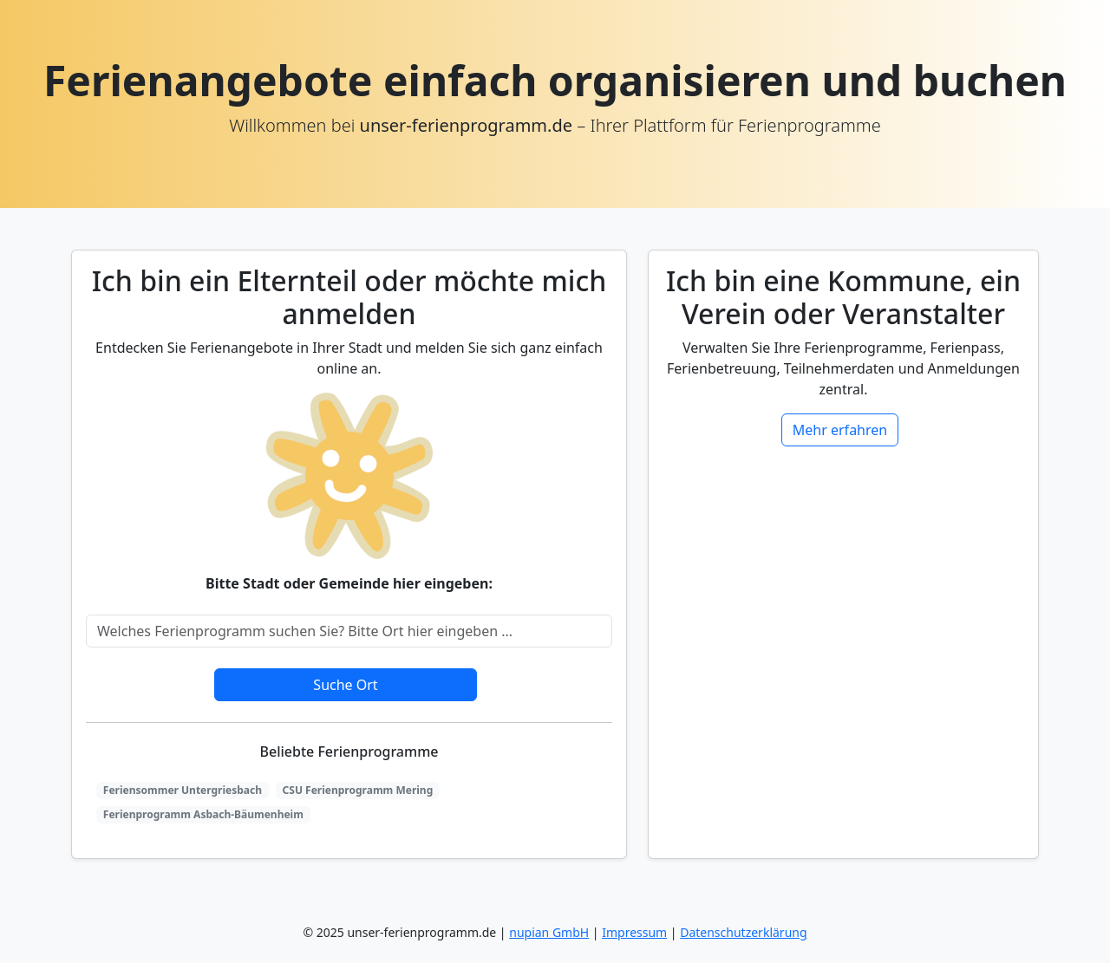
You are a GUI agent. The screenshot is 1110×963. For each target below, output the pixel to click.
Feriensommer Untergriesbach (182, 790)
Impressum (634, 932)
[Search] (349, 631)
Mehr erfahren (840, 429)
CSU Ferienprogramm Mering (358, 790)
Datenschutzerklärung (743, 932)
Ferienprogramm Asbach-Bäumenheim (203, 814)
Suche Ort (345, 684)
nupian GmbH (549, 932)
